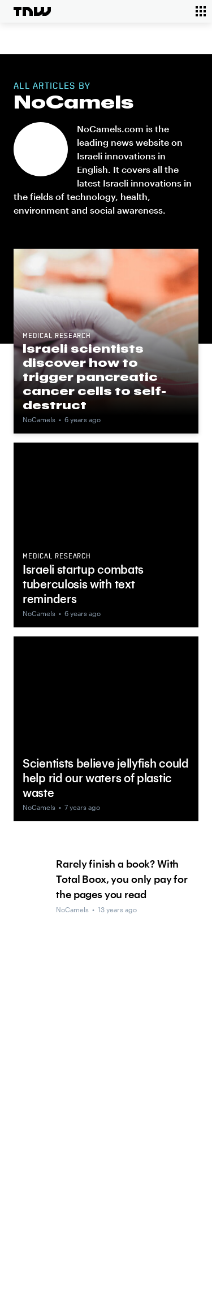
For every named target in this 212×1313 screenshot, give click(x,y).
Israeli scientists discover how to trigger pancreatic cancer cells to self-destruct (94, 376)
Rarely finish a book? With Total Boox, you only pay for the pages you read (122, 878)
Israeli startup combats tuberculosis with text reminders (83, 583)
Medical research (57, 336)
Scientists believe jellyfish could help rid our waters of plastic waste (106, 777)
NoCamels (39, 419)
